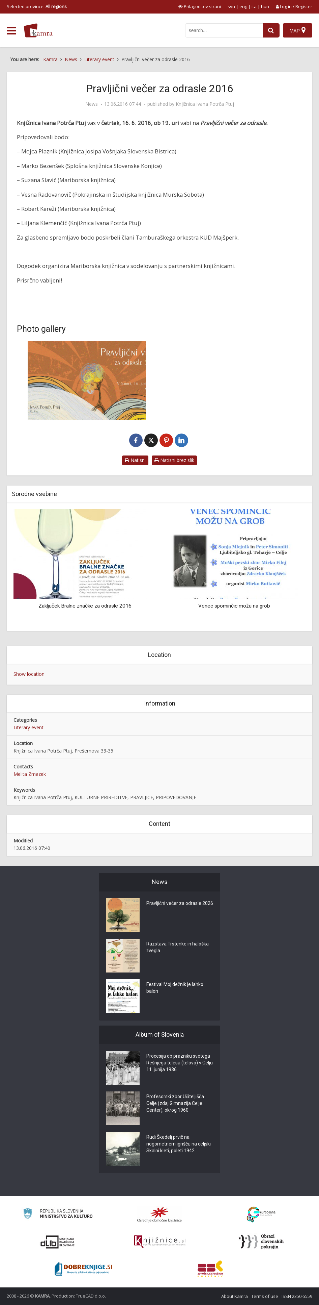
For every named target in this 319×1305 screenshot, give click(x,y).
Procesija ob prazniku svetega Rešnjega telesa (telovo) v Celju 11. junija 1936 (179, 1062)
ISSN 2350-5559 (297, 1296)
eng (243, 6)
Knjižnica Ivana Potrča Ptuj (205, 104)
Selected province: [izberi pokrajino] (37, 6)
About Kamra (234, 1296)
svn (231, 6)
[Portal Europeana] (261, 1214)
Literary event (28, 727)
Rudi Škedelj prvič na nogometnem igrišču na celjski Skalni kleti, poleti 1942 (178, 1143)
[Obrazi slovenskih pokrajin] (261, 1241)
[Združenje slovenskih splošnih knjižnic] (160, 1242)
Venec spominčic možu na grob (234, 606)
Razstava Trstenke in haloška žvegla (177, 947)
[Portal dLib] (57, 1241)
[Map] (297, 30)
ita (254, 6)
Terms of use (264, 1296)
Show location (29, 674)
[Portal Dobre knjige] (83, 1269)
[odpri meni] (11, 30)
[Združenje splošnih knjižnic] (210, 1268)
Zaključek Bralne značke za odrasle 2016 (85, 606)
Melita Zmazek (29, 774)
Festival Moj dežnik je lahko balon (174, 988)
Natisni (135, 460)
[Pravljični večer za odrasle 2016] (86, 380)
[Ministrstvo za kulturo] (57, 1214)
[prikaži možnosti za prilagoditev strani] (199, 6)
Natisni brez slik (174, 460)
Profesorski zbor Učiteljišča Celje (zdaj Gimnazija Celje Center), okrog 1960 (175, 1103)
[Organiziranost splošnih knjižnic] (159, 1214)
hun (265, 6)
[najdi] (271, 30)
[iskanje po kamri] (224, 30)
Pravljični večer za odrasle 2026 (179, 903)
